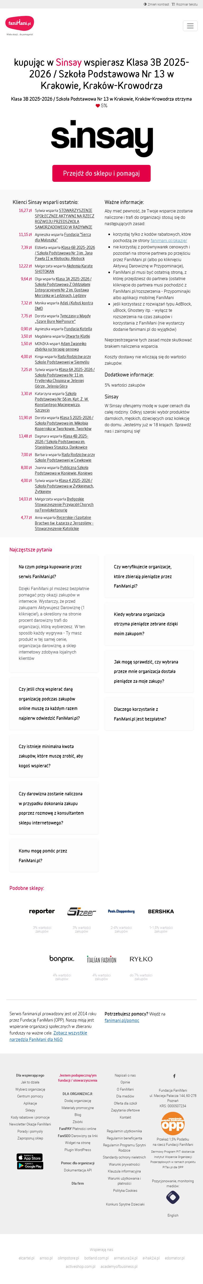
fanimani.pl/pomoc (122, 1020)
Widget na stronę (77, 1142)
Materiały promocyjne (78, 1107)
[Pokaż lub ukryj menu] (190, 26)
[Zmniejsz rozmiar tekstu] (185, 4)
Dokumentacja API (78, 1170)
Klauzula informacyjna (124, 1171)
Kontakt (125, 1117)
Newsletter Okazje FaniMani (30, 1124)
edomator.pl (174, 1257)
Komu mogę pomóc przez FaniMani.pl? (43, 855)
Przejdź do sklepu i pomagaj (101, 173)
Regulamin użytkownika (124, 1131)
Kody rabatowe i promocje (30, 1117)
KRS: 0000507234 (173, 1106)
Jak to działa (30, 1082)
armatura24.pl (125, 1257)
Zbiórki (78, 1121)
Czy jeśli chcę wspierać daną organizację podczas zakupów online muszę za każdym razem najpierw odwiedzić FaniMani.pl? (49, 703)
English (173, 1215)
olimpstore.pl (68, 1257)
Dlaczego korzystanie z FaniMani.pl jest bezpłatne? (140, 713)
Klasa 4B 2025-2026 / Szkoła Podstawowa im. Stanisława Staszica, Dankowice (61, 441)
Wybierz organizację (30, 1089)
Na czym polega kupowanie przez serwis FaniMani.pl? (50, 571)
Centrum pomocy (30, 1096)
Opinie (125, 1082)
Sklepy (30, 1110)
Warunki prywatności (124, 1164)
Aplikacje (30, 1103)
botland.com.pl (96, 1257)
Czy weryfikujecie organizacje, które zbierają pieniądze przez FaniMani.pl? (143, 576)
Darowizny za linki (78, 1135)
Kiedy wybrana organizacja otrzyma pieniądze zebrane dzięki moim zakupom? (146, 623)
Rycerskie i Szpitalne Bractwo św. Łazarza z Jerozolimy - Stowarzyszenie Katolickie (64, 523)
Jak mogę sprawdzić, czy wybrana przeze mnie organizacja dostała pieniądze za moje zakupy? (146, 671)
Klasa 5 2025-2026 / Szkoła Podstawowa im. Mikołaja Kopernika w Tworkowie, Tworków (64, 423)
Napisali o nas (125, 1075)
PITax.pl (168, 1167)
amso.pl (46, 1257)
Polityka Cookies (125, 1190)
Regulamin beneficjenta (124, 1138)
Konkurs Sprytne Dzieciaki (125, 1204)
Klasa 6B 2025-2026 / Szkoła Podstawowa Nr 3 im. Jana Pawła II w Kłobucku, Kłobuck (65, 253)
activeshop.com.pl (80, 1266)
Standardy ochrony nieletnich (124, 1157)
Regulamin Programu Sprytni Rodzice (124, 1148)
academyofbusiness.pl (119, 1266)
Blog (78, 1114)
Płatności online (77, 1128)
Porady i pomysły (30, 1131)
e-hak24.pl (151, 1257)
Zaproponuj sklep (30, 1138)
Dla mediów (125, 1096)
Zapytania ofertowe (125, 1110)
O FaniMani (125, 1089)
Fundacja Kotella (78, 328)
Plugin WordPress (77, 1149)
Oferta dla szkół (125, 1103)
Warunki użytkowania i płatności (124, 1181)
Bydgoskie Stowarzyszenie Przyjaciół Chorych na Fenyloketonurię (64, 504)
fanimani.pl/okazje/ (169, 240)
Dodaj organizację (77, 1100)
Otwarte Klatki (78, 336)
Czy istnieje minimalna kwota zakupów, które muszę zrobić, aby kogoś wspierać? (51, 756)
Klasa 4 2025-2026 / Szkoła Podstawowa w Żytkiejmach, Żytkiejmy (64, 486)
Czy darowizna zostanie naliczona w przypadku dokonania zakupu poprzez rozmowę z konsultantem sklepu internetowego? (51, 808)
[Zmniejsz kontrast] (156, 4)
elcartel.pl (26, 1257)
